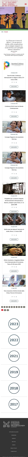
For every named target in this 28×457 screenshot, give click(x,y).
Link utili (14, 441)
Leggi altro (14, 86)
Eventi (5, 32)
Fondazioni (13, 435)
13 (7, 310)
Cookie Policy (14, 451)
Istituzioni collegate (13, 431)
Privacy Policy (14, 448)
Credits (13, 444)
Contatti (14, 438)
